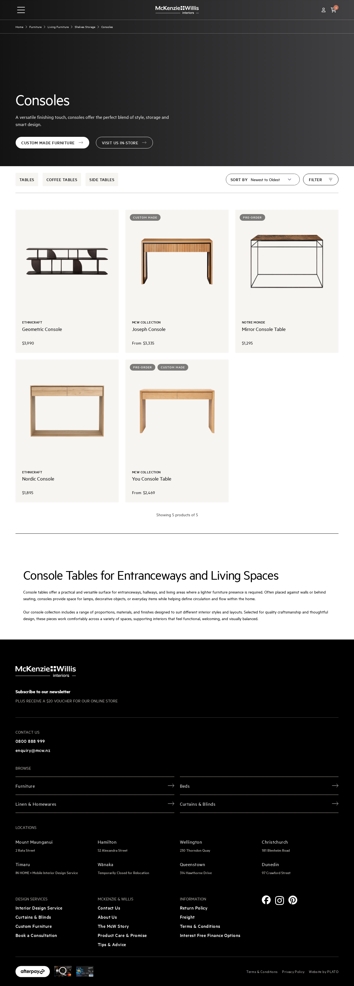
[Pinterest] (292, 900)
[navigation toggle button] (21, 10)
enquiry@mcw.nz (32, 750)
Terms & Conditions (200, 926)
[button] (334, 10)
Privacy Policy (293, 971)
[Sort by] (271, 179)
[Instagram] (279, 900)
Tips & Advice (112, 944)
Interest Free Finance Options (210, 935)
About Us (107, 917)
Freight (187, 917)
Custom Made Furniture (52, 142)
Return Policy (194, 908)
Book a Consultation (36, 935)
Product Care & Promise (122, 935)
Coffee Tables (61, 179)
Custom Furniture (33, 926)
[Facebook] (266, 899)
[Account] (324, 10)
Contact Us (109, 908)
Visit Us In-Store (124, 142)
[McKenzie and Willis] (177, 9)
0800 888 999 (30, 741)
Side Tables (101, 179)
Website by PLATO (324, 971)
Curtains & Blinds (33, 917)
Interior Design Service (38, 908)
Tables (26, 179)
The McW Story (113, 926)
